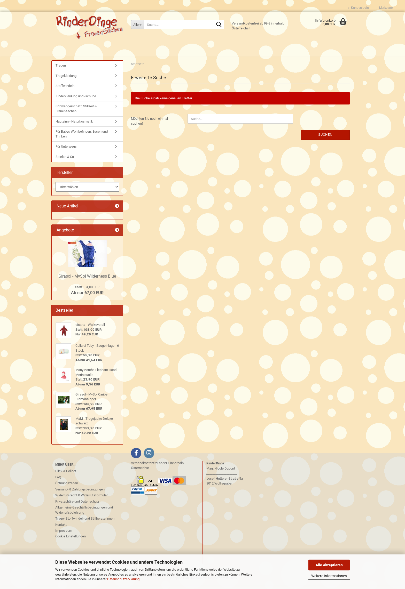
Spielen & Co (65, 161)
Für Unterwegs (66, 150)
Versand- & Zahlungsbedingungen (80, 493)
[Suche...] (137, 24)
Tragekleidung (66, 80)
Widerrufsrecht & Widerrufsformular (81, 499)
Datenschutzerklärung (123, 579)
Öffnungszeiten (66, 487)
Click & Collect (65, 475)
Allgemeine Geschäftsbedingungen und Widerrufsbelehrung (84, 514)
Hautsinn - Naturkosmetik (74, 125)
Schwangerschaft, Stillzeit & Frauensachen (76, 112)
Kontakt (61, 529)
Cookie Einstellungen (70, 540)
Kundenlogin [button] (358, 8)
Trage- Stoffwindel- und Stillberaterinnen (84, 523)
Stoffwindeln (65, 90)
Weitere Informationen (329, 576)
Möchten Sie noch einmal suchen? (149, 125)
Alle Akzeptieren (329, 565)
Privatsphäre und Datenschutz (77, 505)
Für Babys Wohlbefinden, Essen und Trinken (82, 138)
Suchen (325, 139)
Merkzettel (385, 8)
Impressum (63, 535)
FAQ (58, 481)
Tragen (61, 69)
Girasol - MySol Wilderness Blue (87, 280)
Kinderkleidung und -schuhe (76, 100)
